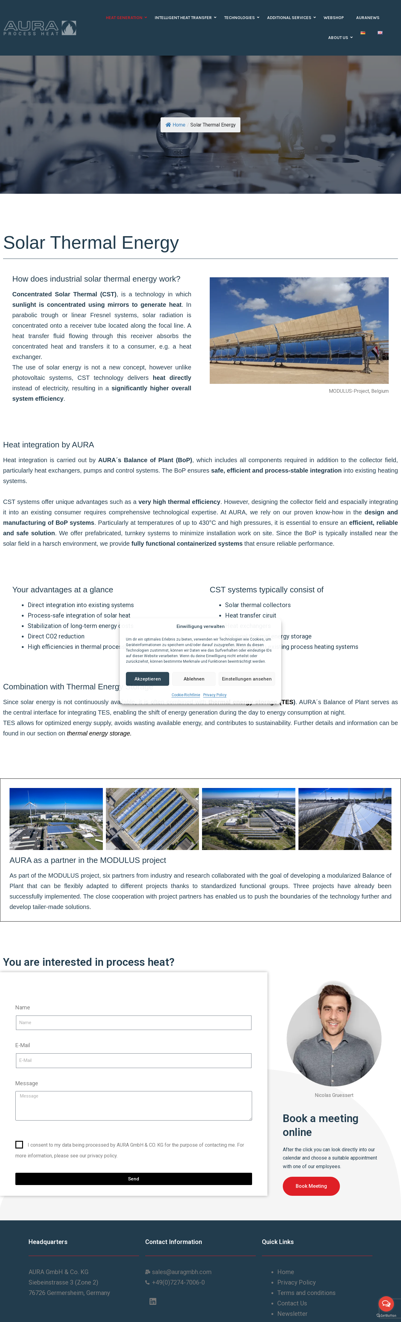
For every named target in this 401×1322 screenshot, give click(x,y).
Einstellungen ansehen (247, 679)
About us (339, 37)
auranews (368, 17)
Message (26, 1083)
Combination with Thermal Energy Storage (78, 686)
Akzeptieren (147, 679)
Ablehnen (194, 679)
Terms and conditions (307, 1293)
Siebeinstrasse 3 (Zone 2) (63, 1282)
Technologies (241, 17)
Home (175, 125)
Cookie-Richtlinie (186, 695)
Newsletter (292, 1313)
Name (22, 1007)
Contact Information (173, 1242)
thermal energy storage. (100, 733)
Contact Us (293, 1303)
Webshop (334, 17)
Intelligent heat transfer (185, 17)
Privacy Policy (215, 695)
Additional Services (290, 17)
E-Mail (22, 1045)
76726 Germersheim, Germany (69, 1293)
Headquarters (48, 1242)
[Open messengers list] (386, 1304)
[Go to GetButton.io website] (386, 1316)
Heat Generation (126, 17)
